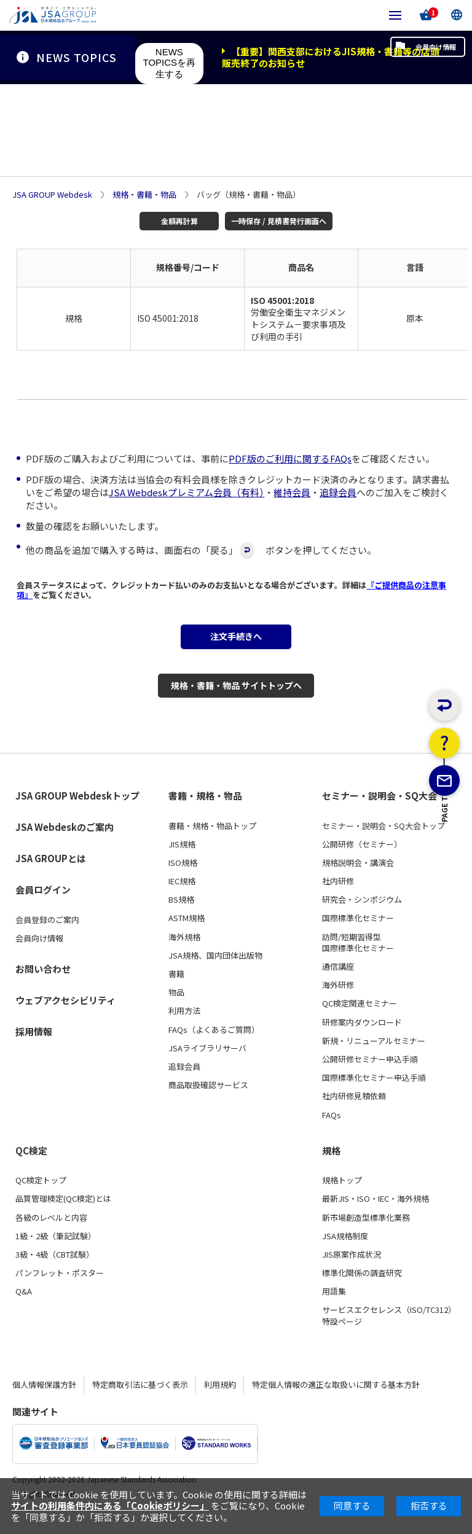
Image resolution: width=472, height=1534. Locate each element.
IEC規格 (181, 897)
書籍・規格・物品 (205, 811)
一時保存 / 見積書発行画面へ (270, 222)
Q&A (23, 1308)
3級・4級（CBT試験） (54, 1270)
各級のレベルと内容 (51, 1233)
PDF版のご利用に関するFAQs (290, 460)
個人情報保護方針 (44, 1400)
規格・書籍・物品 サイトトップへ (236, 697)
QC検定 (31, 1166)
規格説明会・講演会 (358, 878)
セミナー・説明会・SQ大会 (379, 811)
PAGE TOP (444, 873)
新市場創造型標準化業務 (366, 1233)
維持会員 (291, 494)
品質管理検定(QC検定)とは (63, 1215)
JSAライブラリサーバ (207, 1064)
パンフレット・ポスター (59, 1289)
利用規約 (220, 1400)
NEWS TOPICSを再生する (169, 63)
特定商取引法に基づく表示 (140, 1400)
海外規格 (184, 953)
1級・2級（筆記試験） (55, 1252)
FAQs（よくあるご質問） (213, 1045)
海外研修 (338, 1000)
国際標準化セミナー (358, 934)
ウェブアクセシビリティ (65, 1016)
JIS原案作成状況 (351, 1270)
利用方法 (184, 1027)
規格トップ (342, 1196)
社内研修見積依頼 (354, 1112)
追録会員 (338, 494)
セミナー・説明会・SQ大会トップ (383, 841)
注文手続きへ (236, 642)
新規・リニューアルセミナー (373, 1056)
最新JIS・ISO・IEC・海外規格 (375, 1215)
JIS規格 (181, 860)
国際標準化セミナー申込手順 (374, 1093)
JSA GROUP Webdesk (52, 195)
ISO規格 (182, 878)
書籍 (176, 989)
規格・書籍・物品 (144, 195)
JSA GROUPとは (50, 874)
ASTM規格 (186, 934)
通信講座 (338, 982)
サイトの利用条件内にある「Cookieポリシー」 (110, 1505)
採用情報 (33, 1047)
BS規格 (181, 916)
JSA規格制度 (345, 1252)
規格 (331, 1166)
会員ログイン (43, 905)
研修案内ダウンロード (362, 1038)
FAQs (331, 1131)
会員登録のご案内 (47, 935)
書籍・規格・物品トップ (212, 841)
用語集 (334, 1308)
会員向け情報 (415, 57)
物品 (176, 1008)
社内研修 (338, 897)
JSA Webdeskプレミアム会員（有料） (186, 494)
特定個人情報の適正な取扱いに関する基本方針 (336, 1400)
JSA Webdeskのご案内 (64, 842)
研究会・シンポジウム (362, 916)
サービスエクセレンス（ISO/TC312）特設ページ (389, 1332)
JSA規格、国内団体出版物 (215, 971)
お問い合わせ (43, 984)
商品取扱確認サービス (208, 1101)
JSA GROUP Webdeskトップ (77, 811)
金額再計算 (175, 222)
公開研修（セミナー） (362, 860)
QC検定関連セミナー (359, 1020)
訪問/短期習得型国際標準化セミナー (358, 959)
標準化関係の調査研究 (362, 1289)
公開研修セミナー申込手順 (370, 1075)
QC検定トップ (40, 1196)
